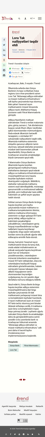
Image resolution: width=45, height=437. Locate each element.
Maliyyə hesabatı (25, 406)
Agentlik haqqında (9, 406)
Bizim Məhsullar (14, 410)
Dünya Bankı (15, 346)
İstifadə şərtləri (10, 414)
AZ (31, 18)
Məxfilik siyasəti (25, 414)
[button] (4, 39)
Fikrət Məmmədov (31, 346)
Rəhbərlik (39, 406)
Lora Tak (13, 350)
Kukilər (38, 414)
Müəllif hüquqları (30, 410)
